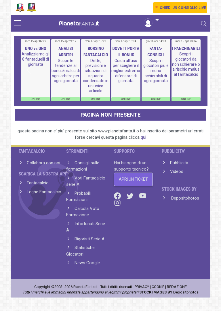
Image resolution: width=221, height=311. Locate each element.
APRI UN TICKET (133, 179)
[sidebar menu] (17, 23)
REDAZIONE (177, 287)
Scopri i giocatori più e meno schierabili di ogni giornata (156, 70)
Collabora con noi (43, 162)
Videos (176, 171)
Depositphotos (184, 198)
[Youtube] (142, 195)
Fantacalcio (38, 183)
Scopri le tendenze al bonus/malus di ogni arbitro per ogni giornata (66, 70)
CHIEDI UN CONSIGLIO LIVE (183, 8)
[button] (151, 20)
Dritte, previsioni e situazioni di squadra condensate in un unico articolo (95, 75)
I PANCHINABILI (186, 48)
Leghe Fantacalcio (44, 191)
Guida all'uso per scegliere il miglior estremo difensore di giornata (125, 70)
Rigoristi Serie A (89, 239)
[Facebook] (118, 195)
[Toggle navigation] (203, 23)
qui (143, 137)
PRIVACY (142, 287)
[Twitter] (131, 195)
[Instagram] (117, 202)
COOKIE (158, 287)
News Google (87, 262)
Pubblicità (179, 162)
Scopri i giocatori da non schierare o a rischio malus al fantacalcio (186, 64)
